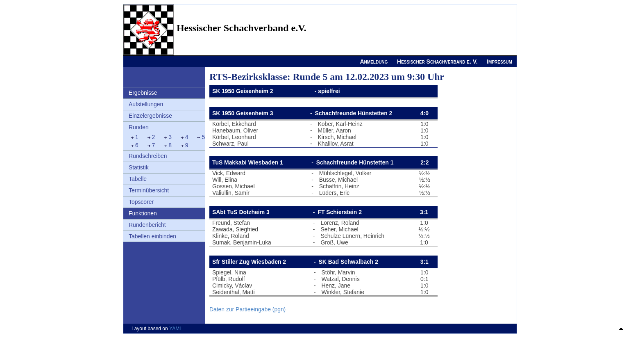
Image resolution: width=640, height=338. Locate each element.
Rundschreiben (148, 156)
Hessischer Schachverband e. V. (437, 61)
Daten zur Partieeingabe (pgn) (247, 309)
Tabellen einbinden (152, 236)
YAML (175, 328)
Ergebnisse (143, 92)
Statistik (139, 167)
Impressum (499, 61)
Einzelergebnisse (150, 115)
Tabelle (138, 179)
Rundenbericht (147, 225)
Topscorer (141, 202)
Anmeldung (374, 61)
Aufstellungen (146, 104)
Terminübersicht (149, 190)
